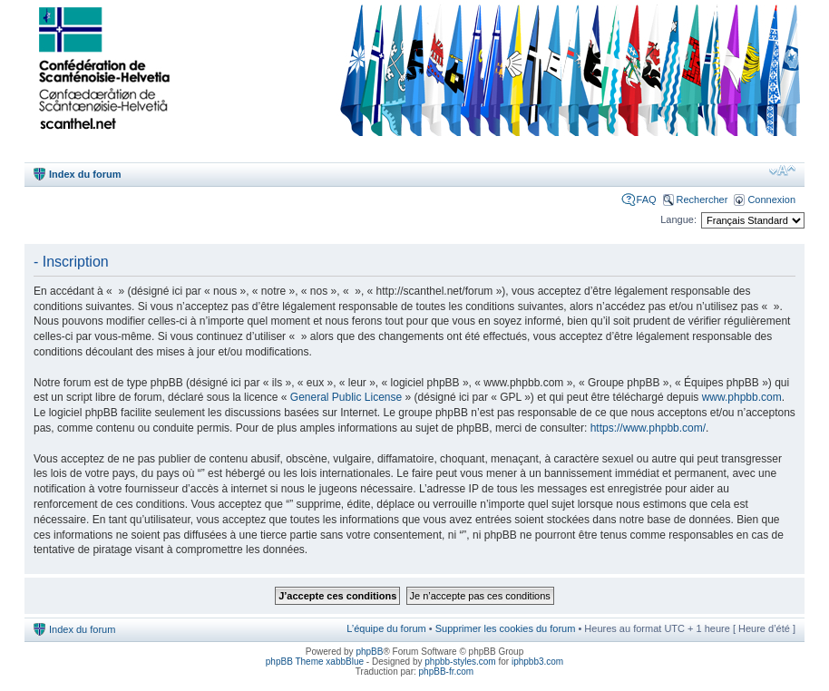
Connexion (771, 199)
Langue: (678, 219)
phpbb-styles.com (459, 662)
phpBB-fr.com (446, 671)
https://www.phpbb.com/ (648, 428)
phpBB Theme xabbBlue (315, 662)
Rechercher (702, 199)
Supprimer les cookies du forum (505, 628)
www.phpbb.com (742, 397)
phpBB (369, 652)
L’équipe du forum (385, 628)
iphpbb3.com (537, 662)
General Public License (346, 397)
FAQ (647, 199)
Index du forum (85, 174)
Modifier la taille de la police (782, 170)
